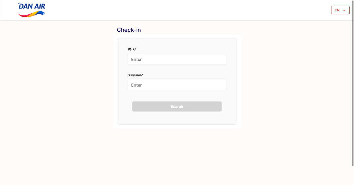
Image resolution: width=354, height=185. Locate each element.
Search (177, 106)
